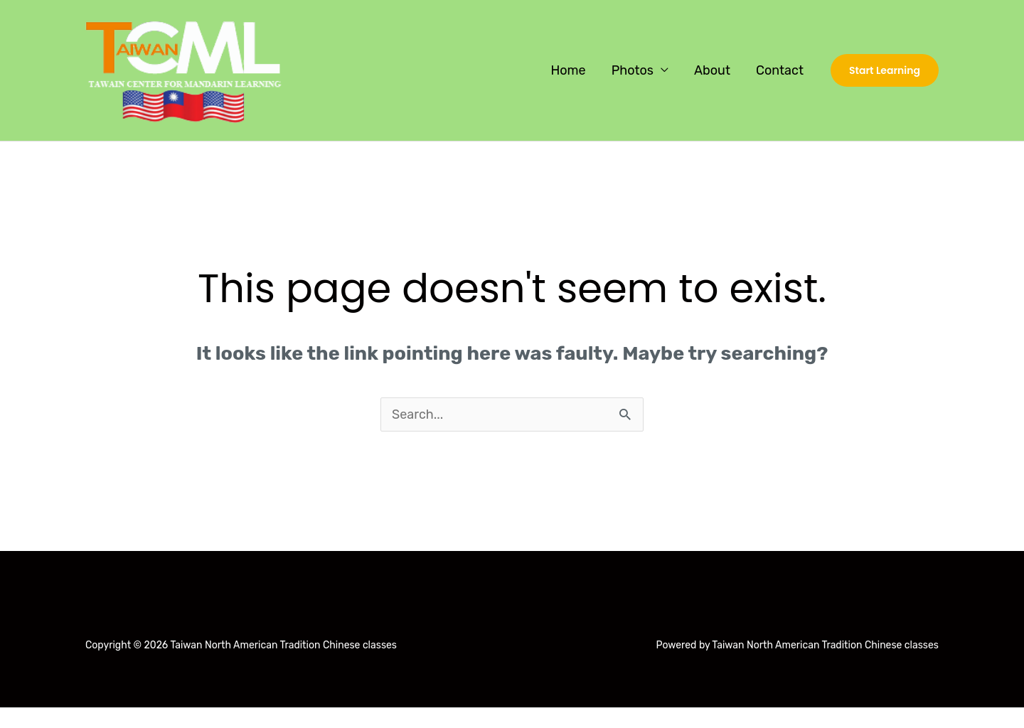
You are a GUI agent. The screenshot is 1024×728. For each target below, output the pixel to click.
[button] (885, 70)
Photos (633, 70)
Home (567, 70)
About (712, 70)
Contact (780, 70)
